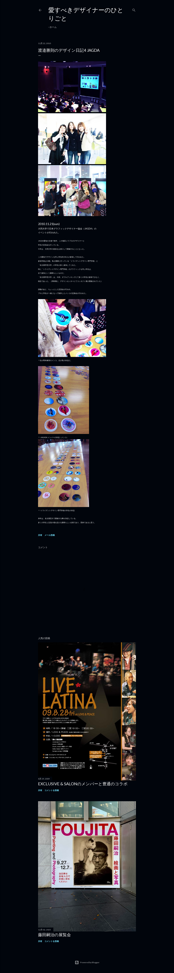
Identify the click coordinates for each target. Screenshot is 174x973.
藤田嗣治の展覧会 (54, 934)
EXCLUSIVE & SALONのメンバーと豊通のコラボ (83, 783)
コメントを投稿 (52, 790)
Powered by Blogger (87, 962)
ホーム (53, 27)
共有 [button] (40, 535)
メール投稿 (50, 535)
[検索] (134, 9)
